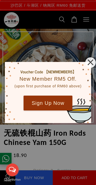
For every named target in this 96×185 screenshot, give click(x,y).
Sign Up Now (48, 103)
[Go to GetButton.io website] (12, 179)
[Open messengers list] (12, 169)
